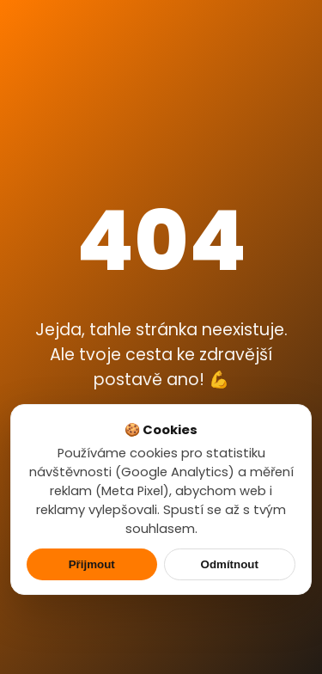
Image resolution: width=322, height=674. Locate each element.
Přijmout (92, 564)
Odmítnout (229, 564)
